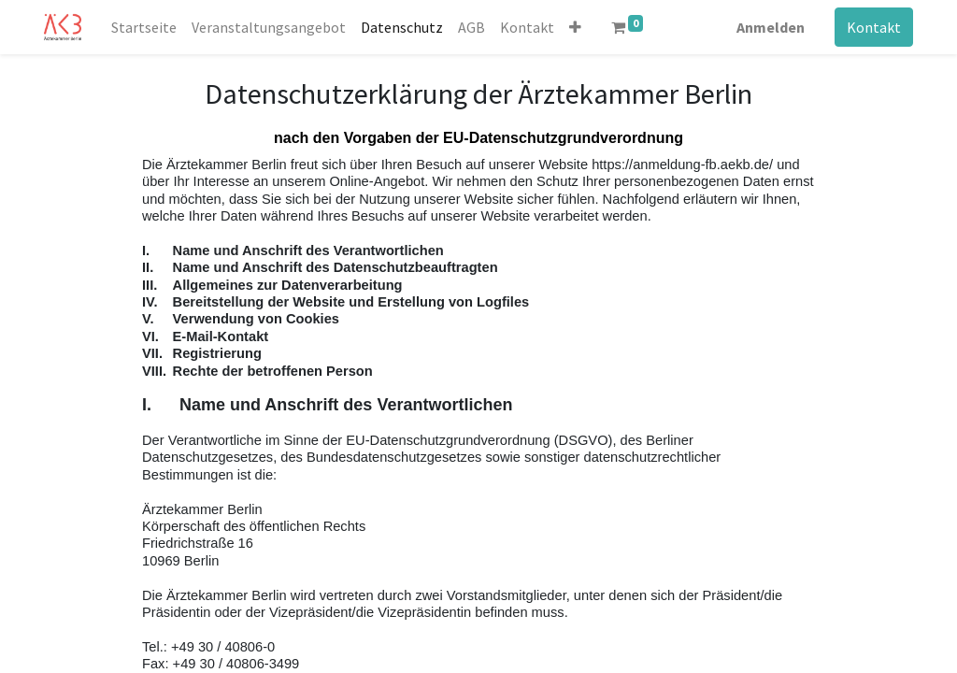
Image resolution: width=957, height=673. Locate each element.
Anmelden (770, 27)
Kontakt (874, 27)
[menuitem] (144, 27)
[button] (575, 27)
